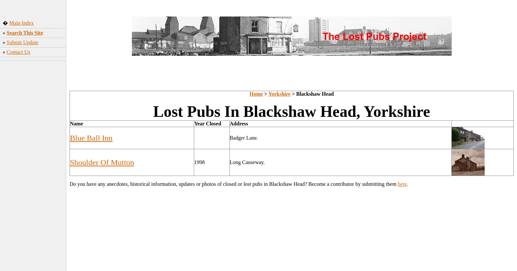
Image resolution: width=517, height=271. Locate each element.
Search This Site (25, 33)
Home (256, 94)
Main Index (21, 23)
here (402, 184)
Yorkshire (279, 94)
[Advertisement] (33, 167)
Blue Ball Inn (91, 138)
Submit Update (22, 42)
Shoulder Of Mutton (102, 162)
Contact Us (18, 52)
